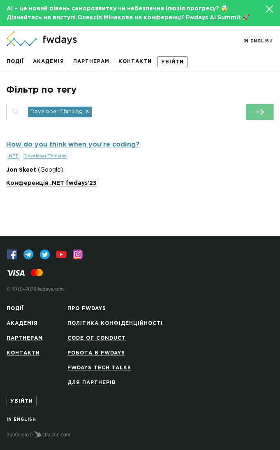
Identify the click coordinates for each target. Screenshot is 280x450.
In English (258, 41)
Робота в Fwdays (96, 353)
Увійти (172, 62)
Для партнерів (91, 382)
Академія (48, 61)
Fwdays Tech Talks (99, 368)
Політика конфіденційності (115, 323)
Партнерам (91, 61)
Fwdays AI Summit (213, 17)
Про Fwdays (86, 308)
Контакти (135, 61)
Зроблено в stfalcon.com (38, 434)
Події (15, 61)
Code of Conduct (96, 338)
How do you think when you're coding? (72, 145)
